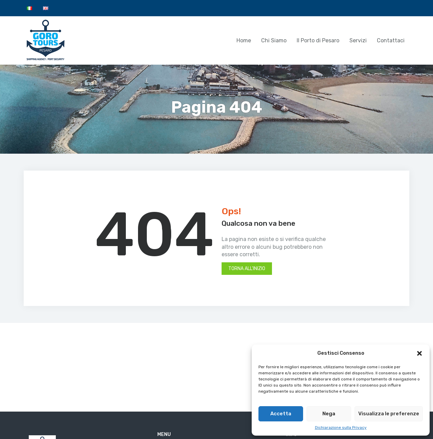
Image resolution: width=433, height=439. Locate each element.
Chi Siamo (274, 40)
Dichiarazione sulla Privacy (341, 427)
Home (243, 40)
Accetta (280, 414)
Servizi (358, 40)
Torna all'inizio (246, 268)
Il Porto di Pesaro (318, 40)
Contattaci (391, 40)
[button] (419, 353)
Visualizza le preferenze (388, 414)
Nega (328, 414)
